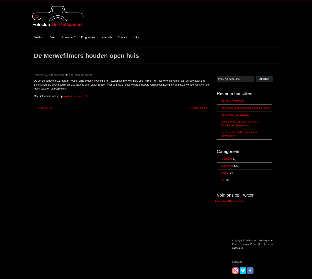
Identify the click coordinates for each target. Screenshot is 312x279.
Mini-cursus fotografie (233, 101)
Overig (224, 172)
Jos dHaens (59, 74)
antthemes (237, 248)
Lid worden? (68, 37)
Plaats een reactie (83, 74)
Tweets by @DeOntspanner (230, 201)
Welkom (39, 37)
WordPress (250, 244)
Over (52, 37)
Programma (88, 37)
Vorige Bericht (43, 107)
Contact (122, 37)
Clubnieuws (227, 165)
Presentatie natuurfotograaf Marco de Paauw (245, 107)
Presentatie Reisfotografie (235, 114)
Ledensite (106, 37)
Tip (70, 74)
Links (135, 37)
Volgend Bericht (200, 107)
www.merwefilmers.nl (75, 96)
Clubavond (226, 159)
